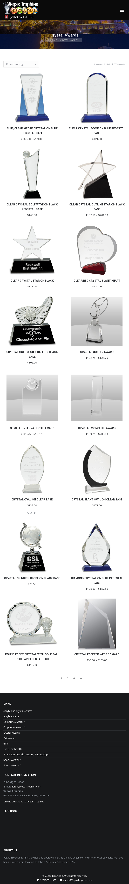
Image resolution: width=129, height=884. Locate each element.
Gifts (6, 743)
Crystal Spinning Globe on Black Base (32, 578)
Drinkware (9, 738)
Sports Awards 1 (12, 759)
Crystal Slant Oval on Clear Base (97, 499)
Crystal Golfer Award (97, 352)
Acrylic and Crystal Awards (17, 711)
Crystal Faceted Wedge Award (96, 654)
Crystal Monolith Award (97, 428)
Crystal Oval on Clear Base (32, 499)
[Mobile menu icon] (122, 10)
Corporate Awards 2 (14, 727)
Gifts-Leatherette (12, 749)
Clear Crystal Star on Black (32, 280)
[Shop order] (21, 64)
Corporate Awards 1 (14, 721)
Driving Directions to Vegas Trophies (23, 801)
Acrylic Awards (11, 716)
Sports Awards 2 (12, 765)
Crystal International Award (32, 428)
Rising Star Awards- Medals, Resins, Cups (26, 754)
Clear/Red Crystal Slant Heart (97, 280)
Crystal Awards (11, 732)
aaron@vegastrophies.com (26, 786)
